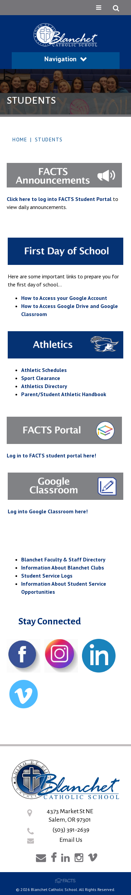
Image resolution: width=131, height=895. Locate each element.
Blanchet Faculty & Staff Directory (63, 559)
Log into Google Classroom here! (48, 511)
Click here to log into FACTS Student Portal (59, 199)
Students (49, 139)
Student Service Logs (47, 575)
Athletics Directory (44, 386)
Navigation (65, 59)
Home (19, 139)
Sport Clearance (40, 378)
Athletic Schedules (44, 370)
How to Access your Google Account (64, 298)
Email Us (70, 839)
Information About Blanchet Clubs (62, 567)
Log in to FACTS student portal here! (51, 455)
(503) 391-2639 (70, 829)
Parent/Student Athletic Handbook (63, 394)
